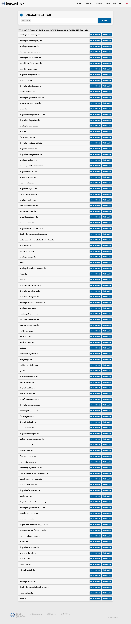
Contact (99, 4)
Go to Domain (95, 35)
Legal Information (113, 4)
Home (79, 4)
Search (88, 4)
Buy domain (106, 35)
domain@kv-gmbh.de (36, 614)
